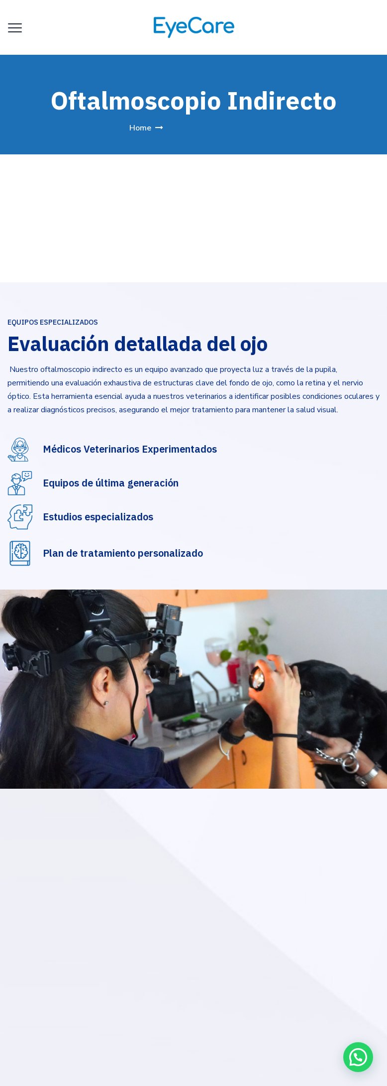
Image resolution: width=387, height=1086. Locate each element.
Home (140, 127)
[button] (358, 1056)
